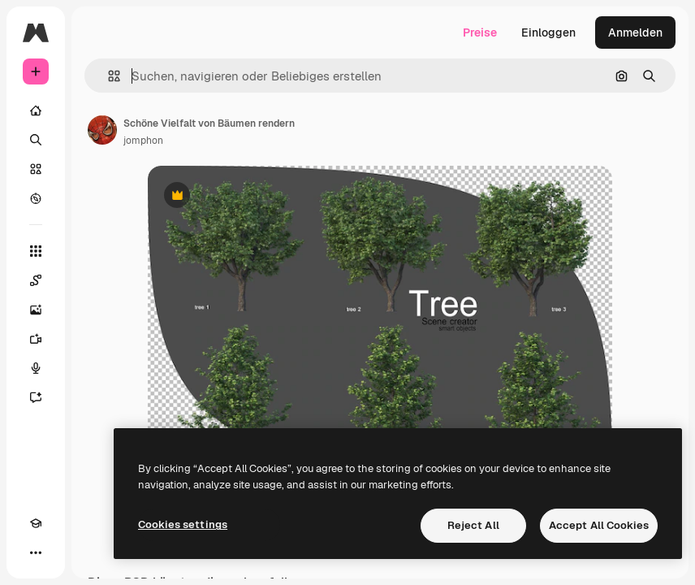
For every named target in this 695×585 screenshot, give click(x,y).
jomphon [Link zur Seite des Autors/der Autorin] (143, 140)
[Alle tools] (36, 251)
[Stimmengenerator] (36, 368)
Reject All (473, 525)
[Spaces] (36, 280)
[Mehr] (36, 553)
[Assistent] (36, 397)
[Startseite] (36, 111)
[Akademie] (36, 523)
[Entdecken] (36, 198)
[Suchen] (36, 140)
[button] (107, 76)
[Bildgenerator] (36, 310)
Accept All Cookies (599, 525)
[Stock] (36, 169)
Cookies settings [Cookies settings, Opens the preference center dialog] (182, 524)
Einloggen (548, 32)
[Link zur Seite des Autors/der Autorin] (102, 130)
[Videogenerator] (36, 339)
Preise (480, 32)
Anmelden (635, 32)
